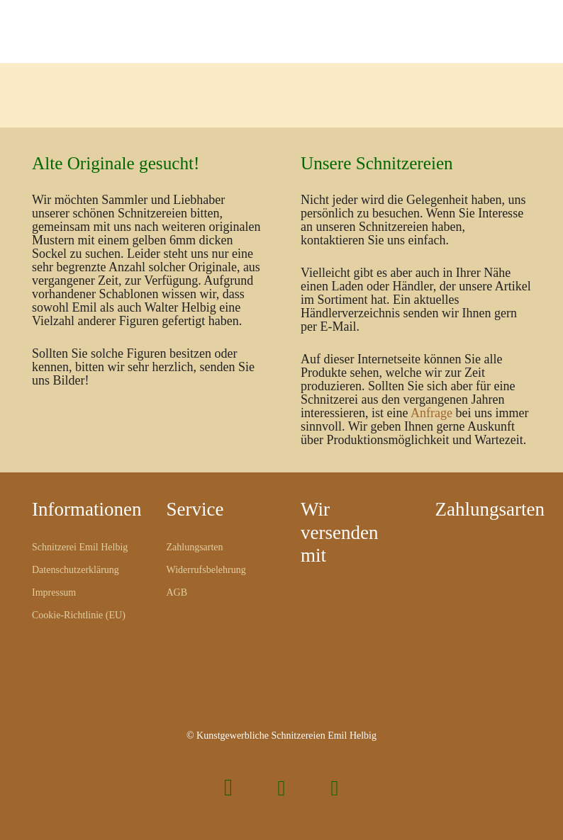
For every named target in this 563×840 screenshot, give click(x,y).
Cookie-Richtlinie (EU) (79, 615)
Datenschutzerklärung (75, 569)
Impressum (54, 592)
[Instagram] (228, 788)
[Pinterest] (335, 788)
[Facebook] (281, 788)
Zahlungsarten (195, 547)
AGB (177, 592)
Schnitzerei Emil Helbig (80, 547)
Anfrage (431, 413)
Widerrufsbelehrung (206, 569)
